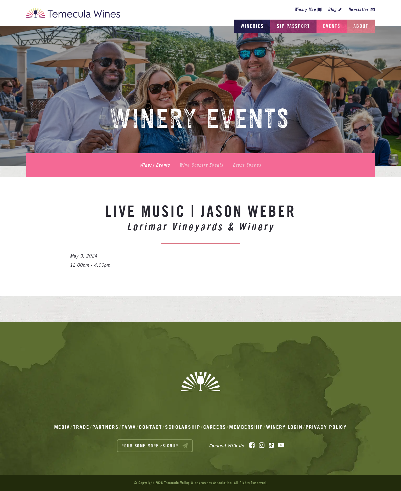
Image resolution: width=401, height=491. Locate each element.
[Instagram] (261, 445)
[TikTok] (271, 445)
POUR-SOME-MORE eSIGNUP (154, 445)
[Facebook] (252, 445)
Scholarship (182, 427)
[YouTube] (281, 445)
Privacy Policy (326, 427)
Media (62, 427)
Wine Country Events (201, 165)
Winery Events (155, 165)
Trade (81, 427)
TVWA (129, 427)
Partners (105, 427)
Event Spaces (247, 165)
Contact (150, 427)
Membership (246, 427)
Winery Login (284, 427)
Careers (214, 427)
